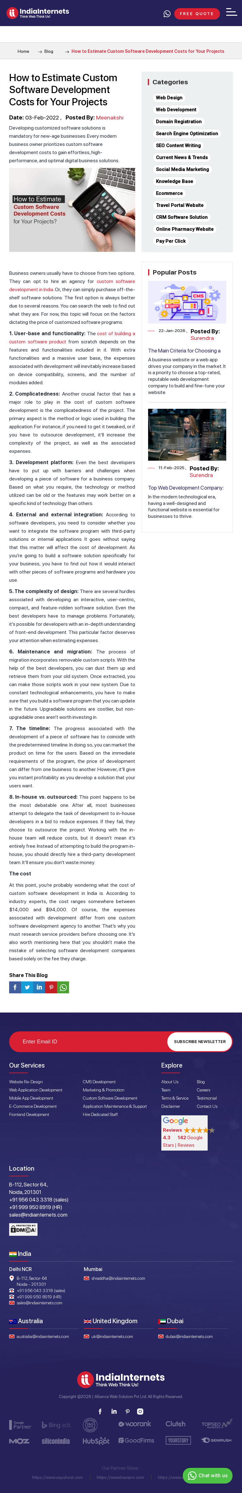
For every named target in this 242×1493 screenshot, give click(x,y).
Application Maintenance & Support (115, 1106)
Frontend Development (29, 1114)
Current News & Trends (182, 157)
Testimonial (207, 1098)
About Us (169, 1081)
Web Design (169, 98)
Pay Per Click (171, 241)
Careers (203, 1089)
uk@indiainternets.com (112, 1336)
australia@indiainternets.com (43, 1336)
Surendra (202, 338)
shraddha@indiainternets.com (118, 1278)
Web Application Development (35, 1089)
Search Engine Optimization (187, 133)
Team (165, 1089)
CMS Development (99, 1081)
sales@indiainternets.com (39, 1302)
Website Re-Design (26, 1081)
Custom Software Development (110, 1098)
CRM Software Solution (182, 217)
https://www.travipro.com (120, 1477)
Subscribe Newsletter (200, 1041)
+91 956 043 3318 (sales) (41, 1290)
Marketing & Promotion (103, 1089)
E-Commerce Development (33, 1106)
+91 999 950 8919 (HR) (39, 1296)
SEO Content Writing (178, 145)
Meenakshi (110, 117)
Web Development (176, 110)
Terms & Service (174, 1098)
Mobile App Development (31, 1098)
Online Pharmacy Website (185, 229)
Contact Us (207, 1106)
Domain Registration (179, 122)
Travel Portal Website (180, 205)
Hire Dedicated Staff (100, 1114)
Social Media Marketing (182, 169)
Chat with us (207, 1475)
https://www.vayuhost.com (57, 1477)
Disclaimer (170, 1106)
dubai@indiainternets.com (189, 1336)
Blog (45, 51)
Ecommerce (169, 193)
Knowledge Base (174, 181)
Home (23, 51)
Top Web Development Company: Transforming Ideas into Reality (186, 491)
